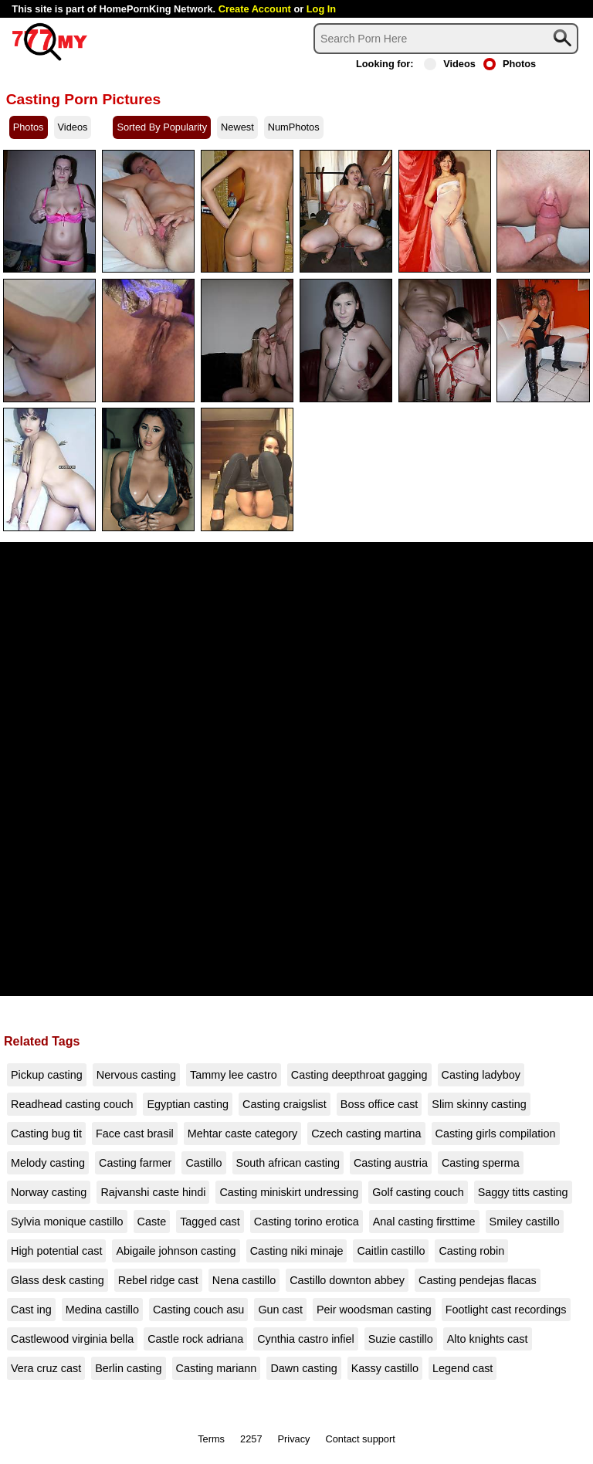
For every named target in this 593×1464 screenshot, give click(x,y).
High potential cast (56, 1251)
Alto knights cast (487, 1339)
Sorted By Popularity (162, 127)
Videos (450, 63)
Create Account (255, 9)
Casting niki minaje (297, 1251)
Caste (152, 1221)
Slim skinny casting (479, 1104)
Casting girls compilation (495, 1133)
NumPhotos (294, 127)
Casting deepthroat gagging (359, 1075)
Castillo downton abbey (347, 1280)
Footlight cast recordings (506, 1309)
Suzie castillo (400, 1339)
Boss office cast (379, 1104)
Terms (211, 1439)
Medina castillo (102, 1309)
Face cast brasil (135, 1133)
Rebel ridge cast (158, 1280)
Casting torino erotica (306, 1221)
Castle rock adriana (195, 1339)
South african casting (288, 1163)
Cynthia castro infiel (305, 1339)
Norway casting (48, 1192)
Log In (321, 9)
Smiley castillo (525, 1221)
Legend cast (462, 1368)
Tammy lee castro (233, 1075)
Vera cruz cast (46, 1368)
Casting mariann (216, 1368)
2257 (251, 1439)
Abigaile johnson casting (176, 1251)
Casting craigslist (284, 1104)
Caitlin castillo (391, 1251)
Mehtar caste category (242, 1133)
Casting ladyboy (481, 1075)
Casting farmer (135, 1163)
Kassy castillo (384, 1368)
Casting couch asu (198, 1309)
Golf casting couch (417, 1192)
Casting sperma (481, 1163)
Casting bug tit (46, 1133)
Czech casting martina (366, 1133)
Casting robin (471, 1251)
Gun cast (280, 1309)
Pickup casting (47, 1075)
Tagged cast (210, 1221)
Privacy (294, 1439)
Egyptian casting (188, 1104)
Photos (509, 63)
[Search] (445, 38)
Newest (237, 127)
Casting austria (391, 1163)
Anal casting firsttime (424, 1221)
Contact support (360, 1439)
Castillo (203, 1163)
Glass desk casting (57, 1280)
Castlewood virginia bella (72, 1339)
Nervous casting (136, 1075)
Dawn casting (303, 1368)
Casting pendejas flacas (477, 1280)
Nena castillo (244, 1280)
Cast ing (31, 1309)
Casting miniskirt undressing (288, 1192)
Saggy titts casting (523, 1192)
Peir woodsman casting (374, 1309)
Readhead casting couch (72, 1104)
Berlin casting (128, 1368)
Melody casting (48, 1163)
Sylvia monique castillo (67, 1221)
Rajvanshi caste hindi (152, 1192)
